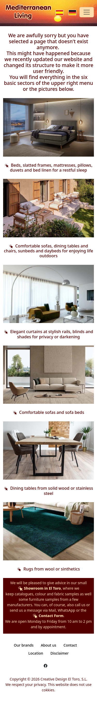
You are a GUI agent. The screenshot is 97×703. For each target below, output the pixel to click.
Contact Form (48, 615)
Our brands (24, 645)
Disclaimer (59, 653)
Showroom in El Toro (39, 588)
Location (35, 653)
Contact (70, 645)
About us (48, 645)
